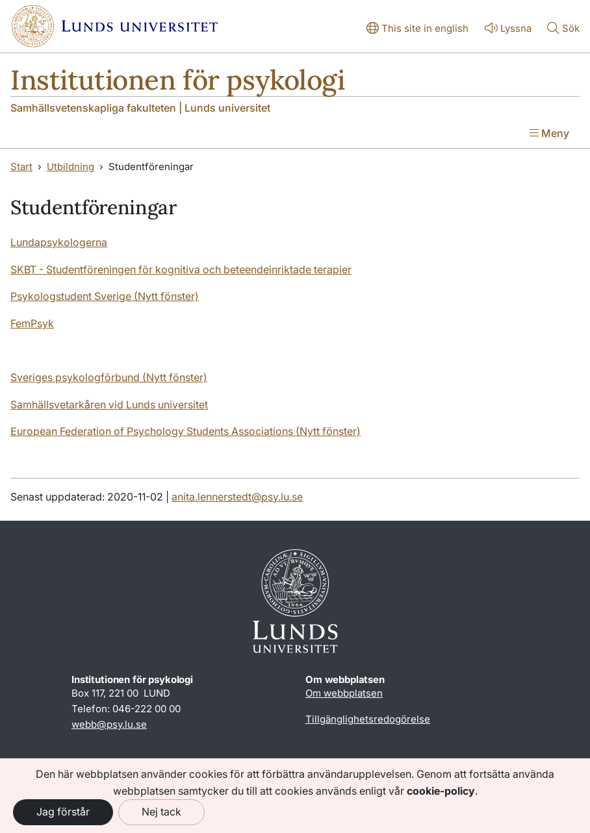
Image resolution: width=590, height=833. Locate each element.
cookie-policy (441, 790)
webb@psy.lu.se (109, 724)
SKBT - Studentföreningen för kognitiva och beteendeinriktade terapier (181, 269)
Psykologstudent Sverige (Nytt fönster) (104, 296)
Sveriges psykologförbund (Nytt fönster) (108, 377)
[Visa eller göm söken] (563, 29)
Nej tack (161, 811)
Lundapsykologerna (58, 242)
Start (21, 166)
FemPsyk (32, 323)
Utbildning (70, 166)
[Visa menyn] (549, 134)
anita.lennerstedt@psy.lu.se (237, 496)
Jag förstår (63, 811)
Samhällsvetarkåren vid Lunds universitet (109, 404)
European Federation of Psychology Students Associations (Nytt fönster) (185, 431)
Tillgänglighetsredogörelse (367, 719)
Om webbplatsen (344, 693)
